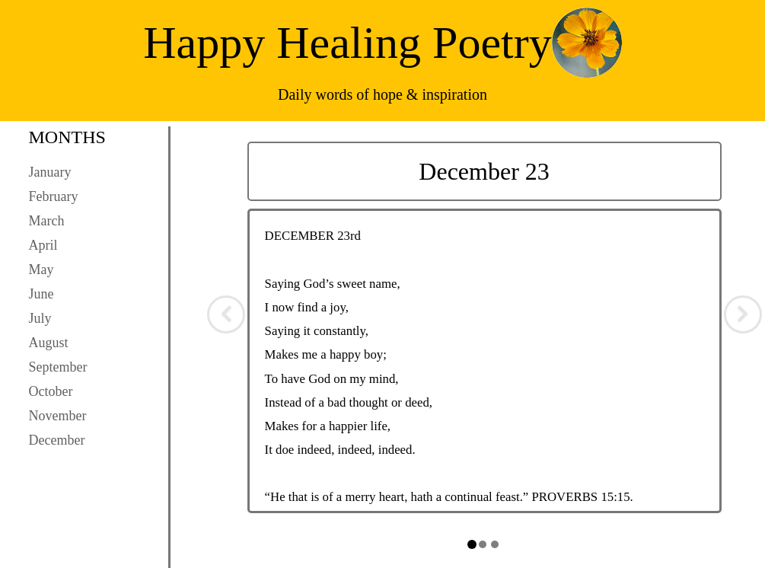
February (53, 196)
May (41, 269)
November (58, 415)
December (57, 440)
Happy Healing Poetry (347, 43)
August (49, 342)
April (43, 245)
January (50, 172)
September (58, 367)
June (41, 294)
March (47, 220)
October (51, 391)
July (40, 318)
